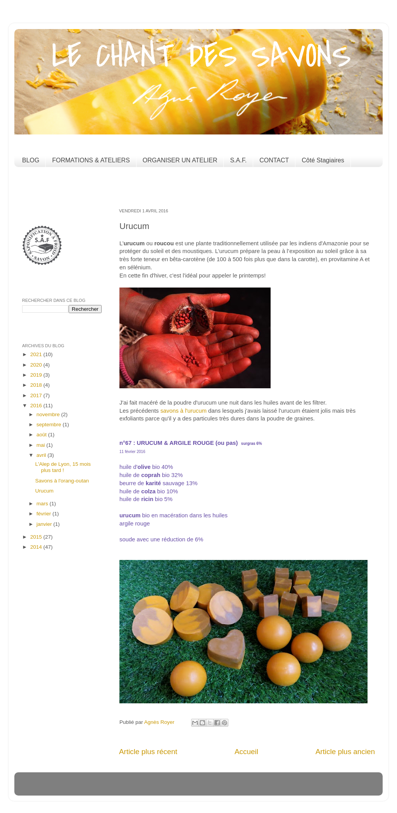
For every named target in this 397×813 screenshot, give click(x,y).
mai (41, 445)
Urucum (44, 491)
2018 (36, 385)
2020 (36, 365)
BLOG (30, 160)
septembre (49, 424)
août (42, 435)
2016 (36, 405)
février (44, 514)
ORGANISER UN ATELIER (180, 160)
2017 (36, 395)
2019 (36, 375)
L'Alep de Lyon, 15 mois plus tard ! (63, 467)
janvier (45, 524)
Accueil (246, 752)
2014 (36, 547)
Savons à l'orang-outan (62, 481)
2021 (36, 354)
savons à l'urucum (184, 411)
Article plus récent (148, 752)
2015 (36, 537)
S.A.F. (238, 160)
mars (43, 503)
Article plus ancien (345, 752)
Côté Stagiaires (323, 160)
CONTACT (274, 160)
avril (42, 455)
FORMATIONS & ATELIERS (90, 160)
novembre (48, 414)
